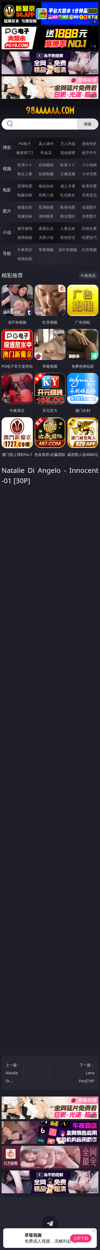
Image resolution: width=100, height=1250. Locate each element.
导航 (7, 253)
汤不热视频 (67, 249)
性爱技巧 (89, 237)
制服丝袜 (24, 194)
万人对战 (67, 143)
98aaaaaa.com (50, 110)
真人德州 (46, 143)
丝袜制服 (46, 173)
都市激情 (24, 228)
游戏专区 (89, 143)
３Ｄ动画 (89, 164)
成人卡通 (67, 185)
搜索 (87, 123)
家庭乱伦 (46, 228)
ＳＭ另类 (89, 173)
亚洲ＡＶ (24, 164)
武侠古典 (89, 228)
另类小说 (46, 237)
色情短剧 (24, 258)
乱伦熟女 (67, 194)
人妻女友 (67, 228)
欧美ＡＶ (67, 164)
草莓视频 (46, 249)
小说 (7, 232)
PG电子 (24, 143)
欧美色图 (67, 207)
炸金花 (46, 152)
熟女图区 (67, 216)
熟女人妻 (24, 173)
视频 (7, 168)
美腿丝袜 (24, 216)
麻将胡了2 (24, 152)
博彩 (7, 147)
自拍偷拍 (46, 164)
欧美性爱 (89, 185)
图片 (7, 211)
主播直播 (67, 173)
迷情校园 (24, 237)
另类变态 (89, 194)
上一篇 (13, 1073)
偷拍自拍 (46, 185)
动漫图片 (89, 207)
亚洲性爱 (24, 185)
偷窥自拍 (24, 207)
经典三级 (46, 194)
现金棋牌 (67, 152)
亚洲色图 (46, 207)
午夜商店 (24, 249)
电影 (7, 190)
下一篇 (87, 1073)
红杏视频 (89, 249)
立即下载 (80, 1238)
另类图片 (89, 216)
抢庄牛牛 (89, 152)
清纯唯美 (46, 216)
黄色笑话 (67, 237)
